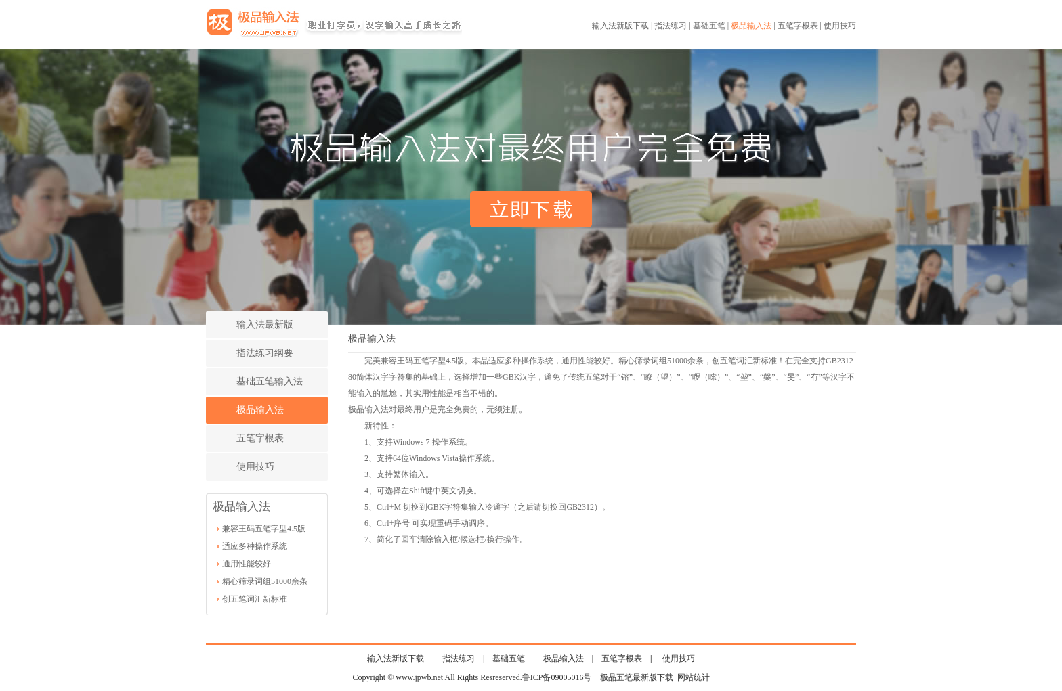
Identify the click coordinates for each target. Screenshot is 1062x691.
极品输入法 (751, 25)
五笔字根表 (798, 25)
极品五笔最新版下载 (636, 677)
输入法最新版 (264, 324)
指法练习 (670, 25)
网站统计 (693, 677)
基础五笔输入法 (269, 381)
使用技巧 (840, 25)
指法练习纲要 (264, 353)
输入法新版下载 (620, 25)
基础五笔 (709, 25)
